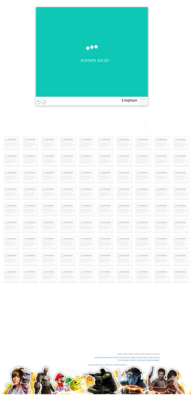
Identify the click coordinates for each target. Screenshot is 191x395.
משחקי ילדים (119, 358)
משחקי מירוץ (130, 358)
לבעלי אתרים (145, 354)
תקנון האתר (122, 354)
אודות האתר (133, 354)
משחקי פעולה (154, 358)
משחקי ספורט (141, 358)
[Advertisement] (90, 126)
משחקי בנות (146, 360)
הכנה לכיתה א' (135, 360)
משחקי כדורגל (122, 360)
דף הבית (156, 354)
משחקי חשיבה (106, 358)
